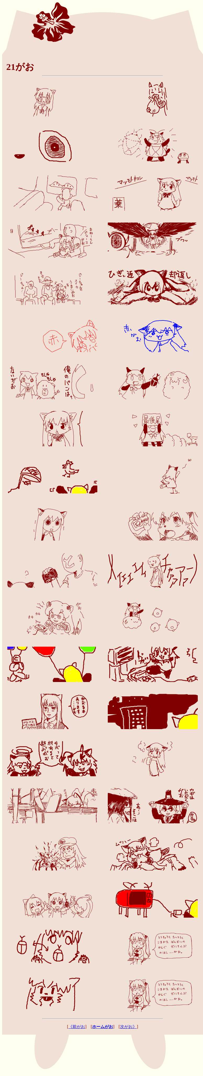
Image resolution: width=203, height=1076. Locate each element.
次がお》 (128, 1026)
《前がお (76, 1026)
